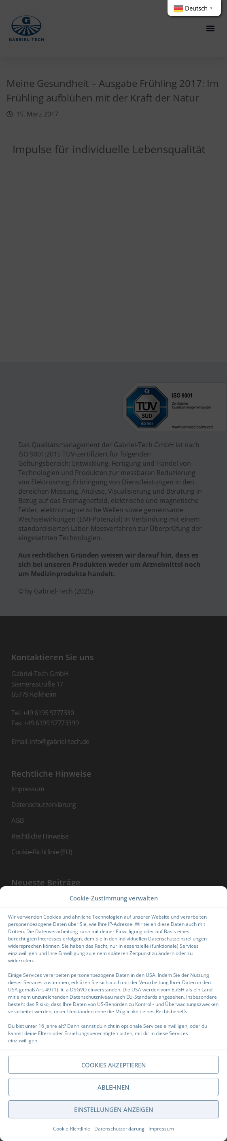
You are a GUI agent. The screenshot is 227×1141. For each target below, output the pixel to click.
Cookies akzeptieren (113, 1065)
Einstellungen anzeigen (113, 1109)
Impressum (161, 1128)
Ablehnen (113, 1087)
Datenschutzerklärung (119, 1128)
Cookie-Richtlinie (71, 1128)
